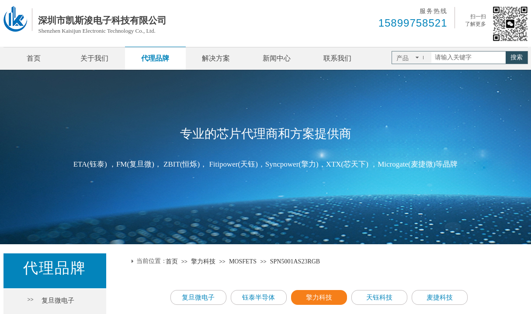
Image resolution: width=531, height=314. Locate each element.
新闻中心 (277, 58)
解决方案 (216, 58)
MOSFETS (243, 261)
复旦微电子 (58, 300)
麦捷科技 (440, 297)
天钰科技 (379, 297)
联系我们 (337, 58)
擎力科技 (203, 261)
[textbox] (468, 57)
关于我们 (94, 58)
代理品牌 (155, 58)
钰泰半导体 (258, 297)
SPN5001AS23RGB (295, 261)
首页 (34, 58)
